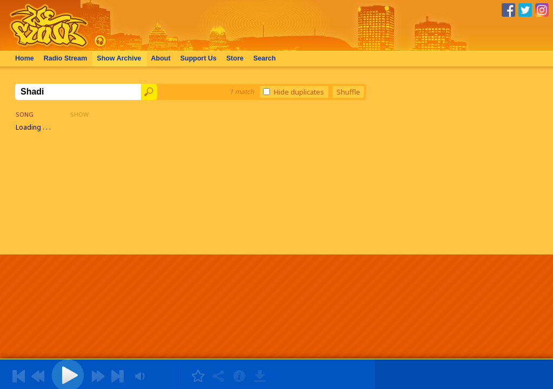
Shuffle (348, 92)
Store (235, 58)
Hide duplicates (293, 92)
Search (264, 58)
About (161, 58)
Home (24, 58)
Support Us (198, 58)
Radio (65, 58)
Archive (119, 58)
